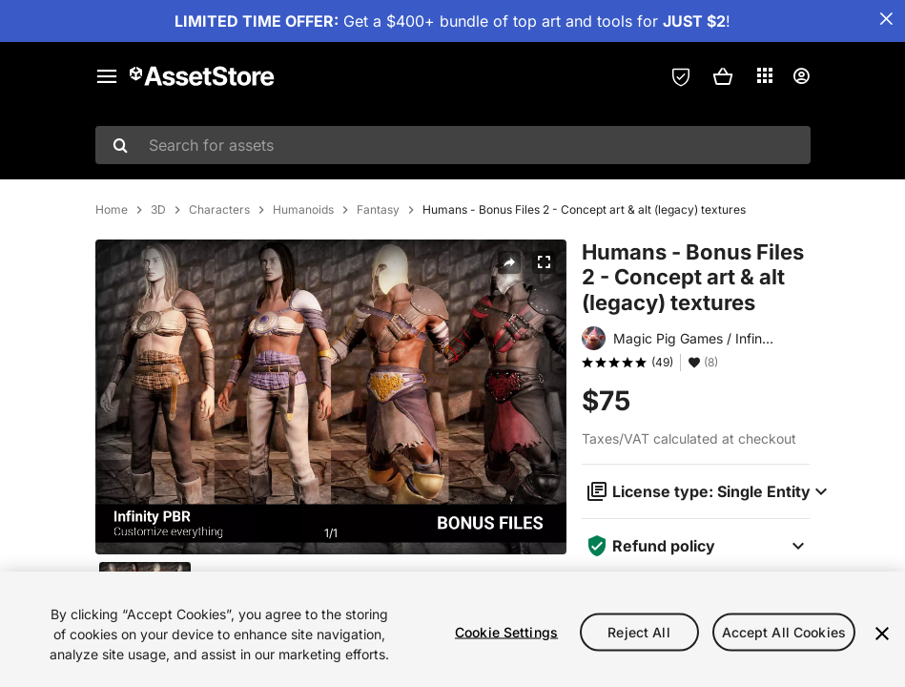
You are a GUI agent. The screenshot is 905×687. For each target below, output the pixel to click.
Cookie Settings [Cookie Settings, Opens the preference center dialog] (506, 631)
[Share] (509, 364)
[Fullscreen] (543, 364)
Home (111, 312)
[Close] (882, 634)
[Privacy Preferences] (680, 76)
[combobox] (453, 145)
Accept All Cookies (784, 631)
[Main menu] (107, 76)
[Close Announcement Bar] (885, 19)
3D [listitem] (158, 312)
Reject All (638, 631)
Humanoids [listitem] (303, 312)
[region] (452, 629)
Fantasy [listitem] (378, 312)
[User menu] (801, 76)
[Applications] (764, 75)
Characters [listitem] (219, 312)
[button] (722, 76)
